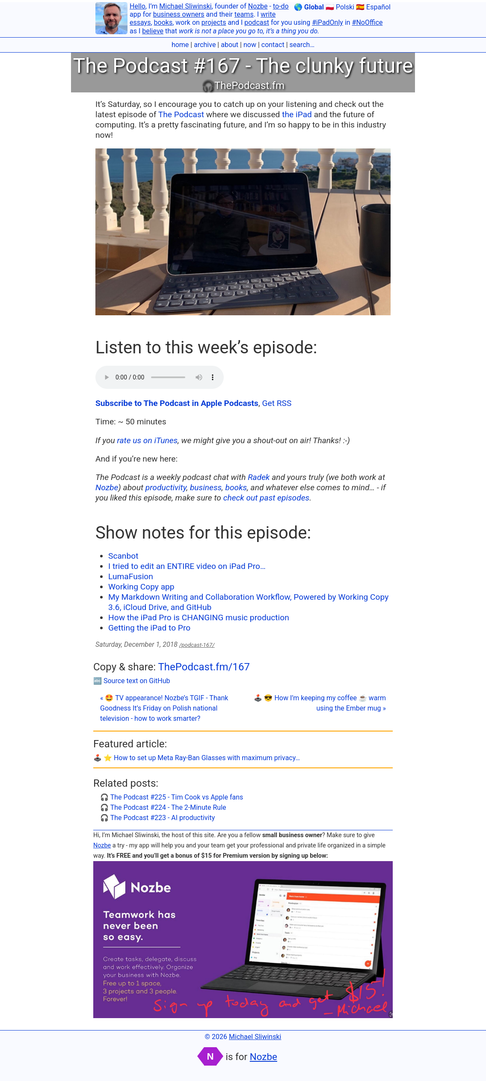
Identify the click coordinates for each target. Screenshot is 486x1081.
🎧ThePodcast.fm (243, 86)
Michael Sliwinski (185, 6)
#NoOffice (367, 22)
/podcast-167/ (197, 645)
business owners (178, 14)
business (206, 487)
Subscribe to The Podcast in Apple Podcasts (176, 403)
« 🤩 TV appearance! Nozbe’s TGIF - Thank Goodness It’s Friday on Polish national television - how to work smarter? (164, 708)
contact (272, 45)
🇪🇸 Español (373, 7)
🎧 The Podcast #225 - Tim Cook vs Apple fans (171, 797)
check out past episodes (266, 498)
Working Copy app (141, 587)
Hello (137, 6)
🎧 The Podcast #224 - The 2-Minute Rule (163, 807)
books (163, 22)
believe (152, 31)
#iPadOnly (327, 22)
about (229, 45)
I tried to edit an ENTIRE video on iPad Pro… (187, 566)
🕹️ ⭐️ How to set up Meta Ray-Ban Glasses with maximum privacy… (196, 758)
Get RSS (276, 403)
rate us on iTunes (147, 440)
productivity (166, 487)
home (180, 45)
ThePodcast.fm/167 (203, 667)
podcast (256, 22)
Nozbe (258, 6)
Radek (259, 477)
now (249, 45)
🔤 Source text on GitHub (131, 681)
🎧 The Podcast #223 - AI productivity (157, 818)
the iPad (297, 114)
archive (205, 45)
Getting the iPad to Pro (149, 628)
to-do (281, 6)
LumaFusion (130, 576)
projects (214, 22)
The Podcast (181, 114)
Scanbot (123, 556)
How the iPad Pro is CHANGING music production (198, 617)
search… (302, 45)
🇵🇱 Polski (340, 7)
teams (244, 14)
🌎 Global (309, 7)
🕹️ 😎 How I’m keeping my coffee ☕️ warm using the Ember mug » (320, 703)
